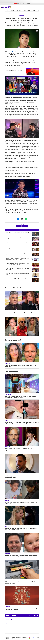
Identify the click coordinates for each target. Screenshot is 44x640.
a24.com (28, 3)
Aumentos (34, 10)
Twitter (22, 219)
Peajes (8, 10)
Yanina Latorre (29, 10)
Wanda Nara (12, 10)
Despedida (24, 10)
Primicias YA (6, 13)
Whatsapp (26, 219)
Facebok (18, 219)
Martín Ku (18, 225)
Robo (20, 10)
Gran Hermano (24, 225)
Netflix (17, 10)
